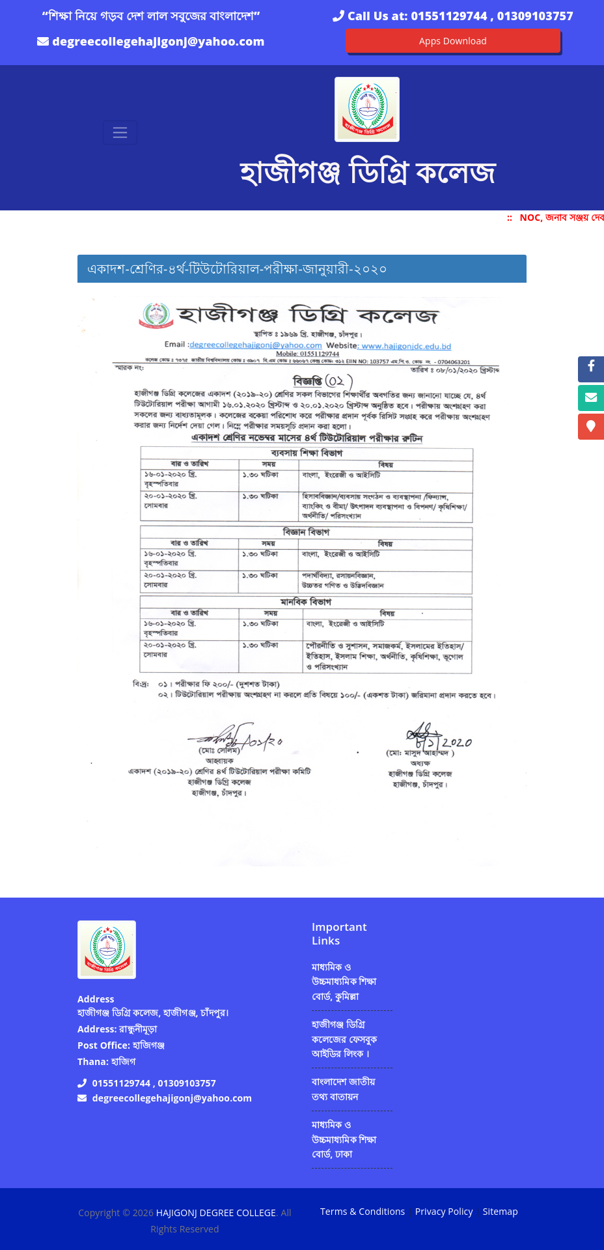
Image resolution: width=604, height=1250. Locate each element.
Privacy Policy (444, 1211)
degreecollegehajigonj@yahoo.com (158, 41)
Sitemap (500, 1211)
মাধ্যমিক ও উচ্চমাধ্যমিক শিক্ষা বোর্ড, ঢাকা (344, 1139)
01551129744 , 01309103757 (492, 15)
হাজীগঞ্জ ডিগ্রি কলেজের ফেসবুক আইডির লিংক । (345, 1039)
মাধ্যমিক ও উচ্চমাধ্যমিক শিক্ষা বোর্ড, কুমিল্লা (344, 981)
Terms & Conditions (362, 1211)
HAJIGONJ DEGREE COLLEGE (216, 1212)
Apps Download (453, 41)
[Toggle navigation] (120, 133)
